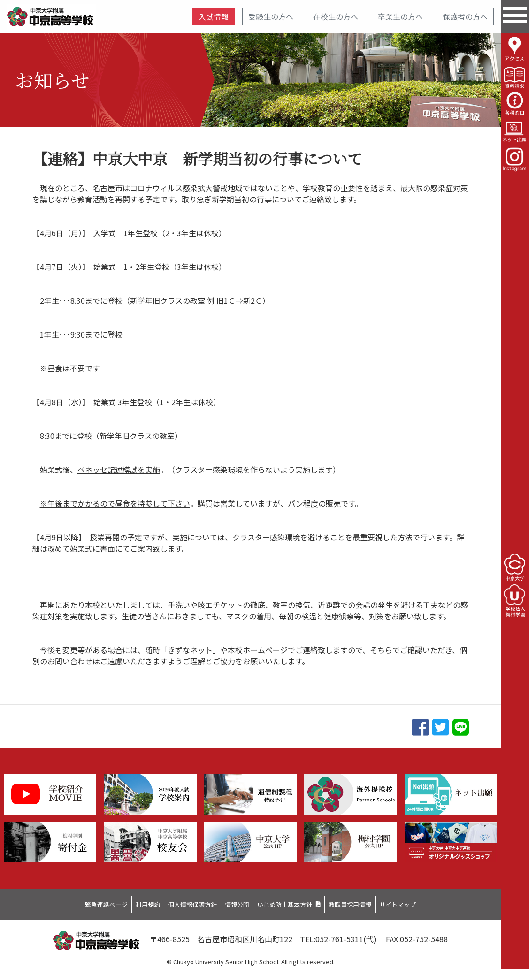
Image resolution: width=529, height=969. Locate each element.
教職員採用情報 (376, 901)
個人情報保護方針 (178, 901)
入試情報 (214, 16)
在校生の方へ (335, 16)
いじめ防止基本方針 (295, 901)
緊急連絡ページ (68, 901)
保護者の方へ (465, 16)
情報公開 (235, 901)
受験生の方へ (270, 16)
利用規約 (121, 901)
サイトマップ (437, 901)
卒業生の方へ (400, 16)
